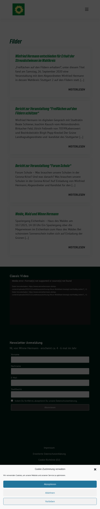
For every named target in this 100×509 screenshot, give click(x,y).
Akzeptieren (50, 484)
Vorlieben (50, 501)
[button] (95, 469)
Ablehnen (50, 492)
